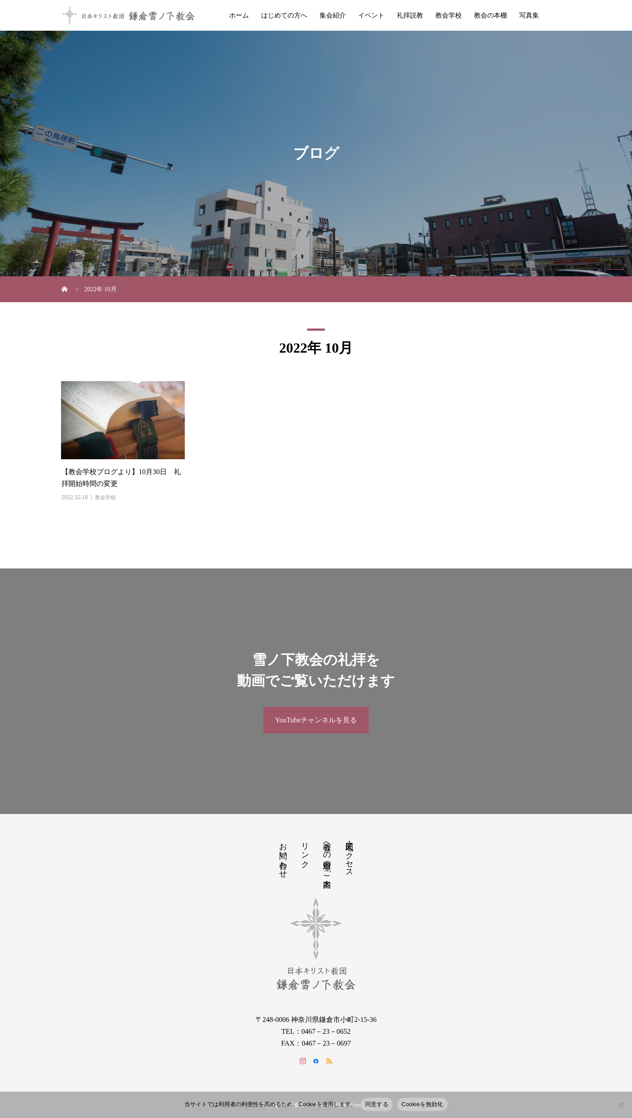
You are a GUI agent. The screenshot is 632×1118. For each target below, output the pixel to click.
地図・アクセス (349, 855)
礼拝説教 (410, 15)
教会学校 (448, 15)
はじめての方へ (284, 15)
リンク (305, 850)
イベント (371, 15)
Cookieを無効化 (422, 1104)
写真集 (529, 15)
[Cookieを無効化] (621, 1104)
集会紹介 (333, 15)
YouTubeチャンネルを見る (316, 720)
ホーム (239, 15)
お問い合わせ (283, 855)
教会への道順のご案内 (327, 855)
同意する (376, 1104)
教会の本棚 (490, 15)
